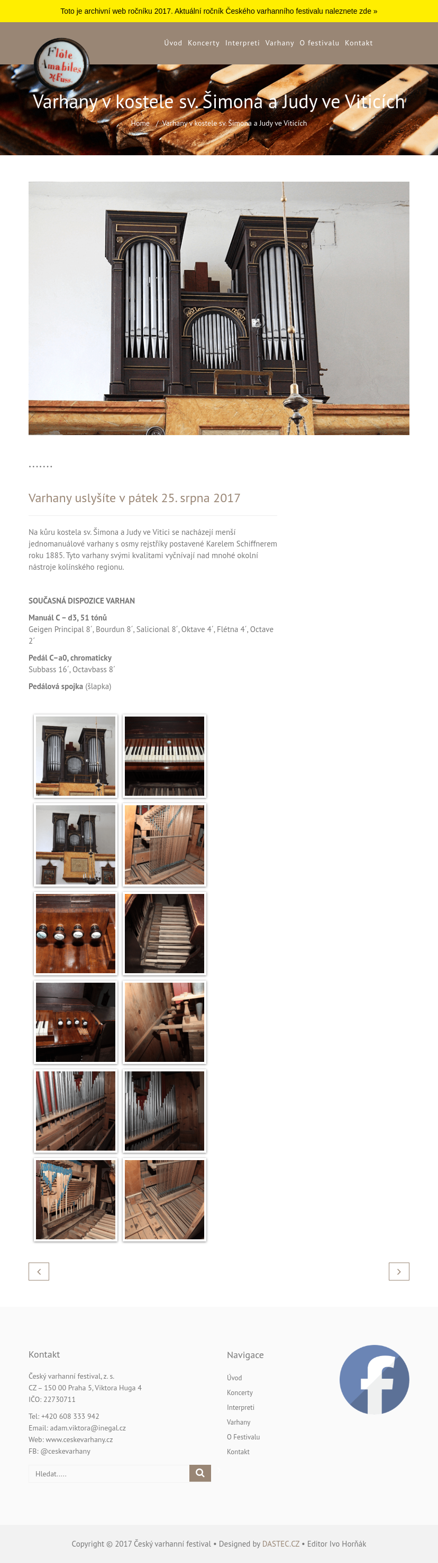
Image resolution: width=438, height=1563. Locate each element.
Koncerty (204, 43)
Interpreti (242, 43)
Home (140, 123)
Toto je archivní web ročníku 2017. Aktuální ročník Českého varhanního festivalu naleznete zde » (218, 11)
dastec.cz (280, 1544)
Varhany (280, 43)
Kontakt (359, 43)
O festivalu (320, 43)
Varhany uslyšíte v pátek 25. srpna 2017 (135, 497)
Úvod (173, 43)
